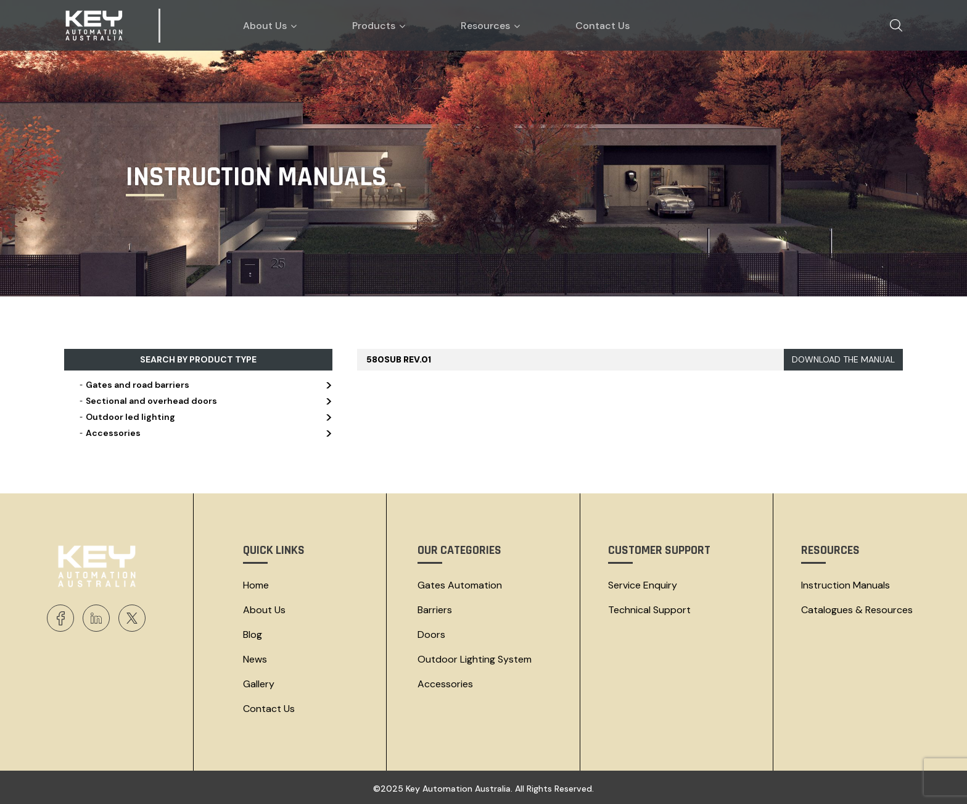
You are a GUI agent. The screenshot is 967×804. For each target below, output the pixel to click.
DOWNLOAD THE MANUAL (843, 359)
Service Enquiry (642, 585)
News (255, 659)
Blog (252, 634)
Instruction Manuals (845, 585)
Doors (431, 634)
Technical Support (649, 609)
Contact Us (269, 708)
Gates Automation (460, 585)
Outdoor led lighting (204, 417)
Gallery (258, 683)
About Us (264, 609)
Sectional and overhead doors (204, 401)
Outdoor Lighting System (475, 659)
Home (256, 585)
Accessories (204, 433)
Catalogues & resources (857, 609)
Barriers (435, 609)
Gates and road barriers (204, 385)
